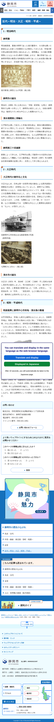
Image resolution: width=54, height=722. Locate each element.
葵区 (28, 688)
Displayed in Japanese (27, 364)
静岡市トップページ (7, 615)
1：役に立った (11, 450)
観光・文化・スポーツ (21, 615)
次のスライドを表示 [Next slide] (52, 10)
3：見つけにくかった (13, 464)
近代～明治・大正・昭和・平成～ (18, 551)
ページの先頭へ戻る (27, 624)
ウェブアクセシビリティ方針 (14, 643)
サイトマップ (8, 652)
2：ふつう (24, 450)
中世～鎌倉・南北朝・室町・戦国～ (19, 539)
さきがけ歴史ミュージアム (38, 615)
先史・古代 (9, 534)
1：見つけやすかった (13, 461)
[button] (35, 4)
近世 (6, 545)
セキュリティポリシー (11, 647)
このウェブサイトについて (13, 634)
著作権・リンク (9, 638)
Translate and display (27, 357)
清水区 (29, 699)
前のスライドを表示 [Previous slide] (1, 10)
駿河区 (29, 693)
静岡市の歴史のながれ (15, 527)
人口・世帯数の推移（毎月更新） (18, 593)
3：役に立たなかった (13, 453)
